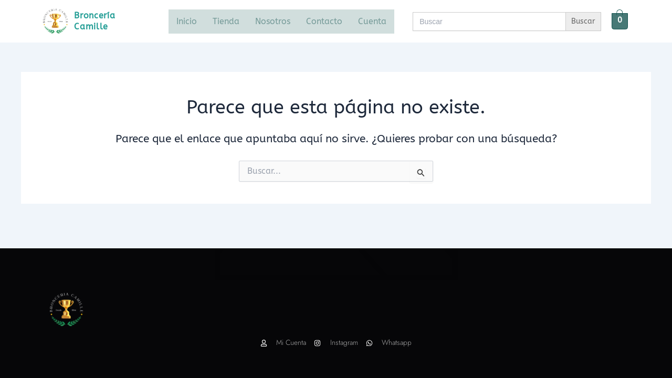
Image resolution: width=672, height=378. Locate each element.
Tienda (226, 21)
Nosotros (272, 21)
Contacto (324, 21)
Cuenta (372, 21)
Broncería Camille (95, 20)
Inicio (186, 21)
